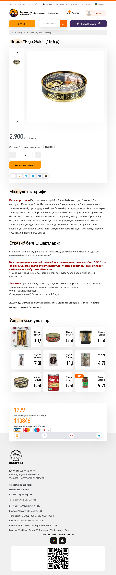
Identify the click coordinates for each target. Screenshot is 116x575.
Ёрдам (47, 4)
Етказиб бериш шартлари (21, 494)
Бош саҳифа (17, 33)
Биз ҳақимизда (25, 13)
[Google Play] (53, 540)
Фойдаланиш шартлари (20, 485)
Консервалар (45, 33)
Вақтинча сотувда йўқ (25, 165)
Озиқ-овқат (31, 33)
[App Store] (62, 540)
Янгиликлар (39, 13)
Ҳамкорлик (52, 13)
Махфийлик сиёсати (19, 489)
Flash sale (88, 23)
